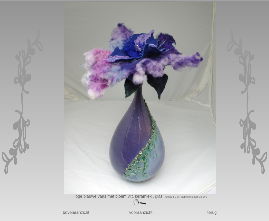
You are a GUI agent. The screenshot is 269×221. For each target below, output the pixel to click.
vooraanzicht (141, 212)
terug (212, 212)
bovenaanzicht (76, 212)
